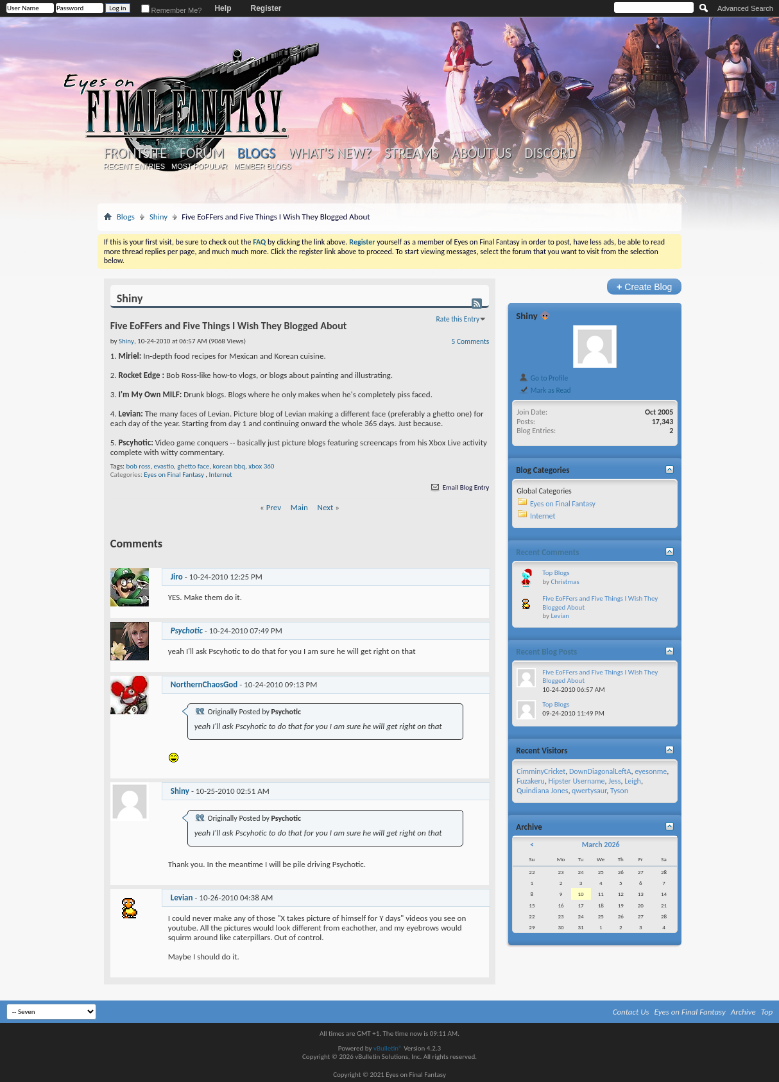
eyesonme (651, 771)
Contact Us (631, 1012)
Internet (220, 474)
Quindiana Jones (542, 790)
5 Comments (471, 341)
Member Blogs (262, 166)
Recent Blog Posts (546, 652)
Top (767, 1012)
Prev (273, 507)
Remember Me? (171, 10)
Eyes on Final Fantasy (174, 474)
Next (326, 507)
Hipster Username (577, 781)
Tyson (619, 790)
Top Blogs (555, 573)
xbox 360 (261, 466)
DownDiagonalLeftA (600, 771)
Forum (202, 153)
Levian (182, 897)
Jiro (177, 576)
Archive (743, 1012)
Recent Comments (547, 552)
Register (265, 8)
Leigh (632, 781)
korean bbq (229, 466)
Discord (550, 153)
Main (299, 507)
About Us (481, 153)
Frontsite (135, 153)
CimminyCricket (541, 771)
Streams (411, 153)
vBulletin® (387, 1048)
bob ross (138, 466)
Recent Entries (134, 166)
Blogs (256, 153)
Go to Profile (543, 378)
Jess (614, 781)
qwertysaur (589, 790)
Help (222, 8)
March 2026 (601, 844)
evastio (164, 466)
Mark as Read (544, 390)
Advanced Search (745, 8)
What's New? (330, 153)
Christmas (565, 582)
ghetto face (193, 466)
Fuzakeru (531, 781)
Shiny (158, 216)
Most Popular (199, 166)
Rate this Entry (458, 318)
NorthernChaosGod (204, 684)
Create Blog (644, 286)
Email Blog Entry (459, 487)
